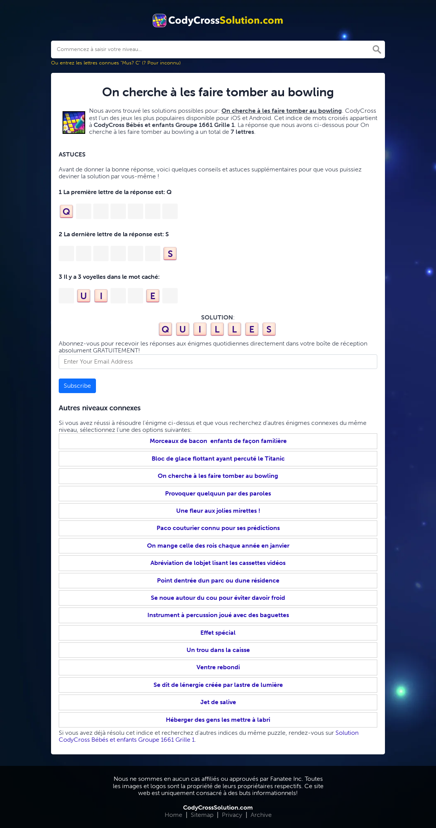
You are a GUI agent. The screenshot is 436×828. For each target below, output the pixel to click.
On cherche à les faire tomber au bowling (218, 475)
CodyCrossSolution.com (218, 807)
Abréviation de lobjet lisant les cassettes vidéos (218, 562)
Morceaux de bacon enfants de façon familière (218, 440)
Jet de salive (218, 702)
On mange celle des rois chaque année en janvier (218, 545)
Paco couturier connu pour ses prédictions (218, 528)
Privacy (232, 814)
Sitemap (202, 814)
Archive (261, 814)
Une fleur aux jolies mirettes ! (218, 510)
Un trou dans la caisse (218, 650)
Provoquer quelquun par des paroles (218, 493)
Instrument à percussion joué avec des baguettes (218, 615)
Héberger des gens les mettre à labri (218, 719)
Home (173, 814)
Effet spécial (218, 632)
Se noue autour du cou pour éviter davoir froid (218, 597)
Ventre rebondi (218, 667)
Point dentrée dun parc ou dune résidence (218, 580)
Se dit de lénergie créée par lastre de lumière (218, 684)
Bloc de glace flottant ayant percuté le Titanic (218, 458)
